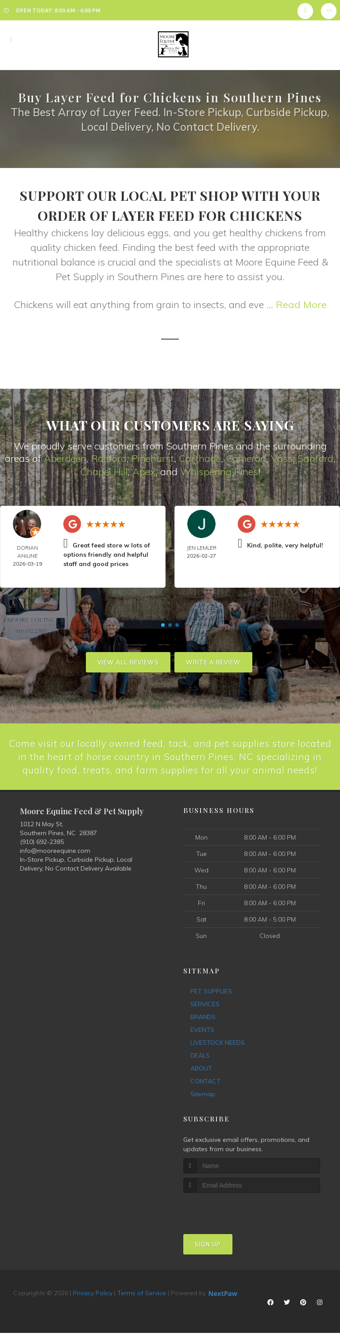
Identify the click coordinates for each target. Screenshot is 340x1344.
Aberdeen (65, 458)
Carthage (200, 458)
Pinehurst (152, 458)
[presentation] (230, 1223)
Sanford (315, 458)
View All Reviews (128, 661)
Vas (279, 458)
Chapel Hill (104, 471)
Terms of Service (141, 1307)
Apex (143, 471)
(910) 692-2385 (42, 856)
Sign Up (208, 1258)
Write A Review (213, 661)
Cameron (246, 458)
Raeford (109, 458)
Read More (301, 304)
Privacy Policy (92, 1307)
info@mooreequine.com (55, 865)
